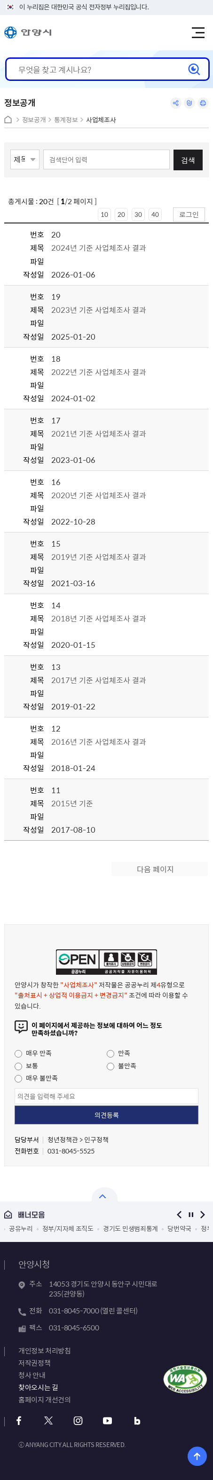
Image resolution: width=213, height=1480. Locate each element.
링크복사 (189, 103)
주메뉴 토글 (198, 33)
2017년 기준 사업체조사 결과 (98, 679)
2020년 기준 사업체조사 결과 (98, 495)
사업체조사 (101, 120)
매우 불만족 (36, 1077)
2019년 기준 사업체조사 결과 (98, 556)
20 (121, 214)
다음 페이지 (155, 869)
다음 (203, 1214)
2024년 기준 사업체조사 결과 (99, 247)
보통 (26, 1065)
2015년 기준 (72, 803)
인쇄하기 (203, 103)
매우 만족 (33, 1053)
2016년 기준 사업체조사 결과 (98, 741)
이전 (179, 1214)
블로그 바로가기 (137, 1421)
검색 (188, 160)
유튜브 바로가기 (107, 1421)
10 (104, 214)
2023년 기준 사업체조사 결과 (98, 309)
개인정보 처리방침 (44, 1350)
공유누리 (21, 1228)
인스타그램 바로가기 (78, 1421)
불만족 (121, 1065)
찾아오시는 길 (38, 1387)
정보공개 (34, 120)
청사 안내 (31, 1375)
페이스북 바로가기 (18, 1421)
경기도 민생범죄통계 (130, 1228)
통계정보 (66, 120)
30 (138, 214)
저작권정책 (34, 1363)
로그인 (189, 214)
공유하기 (175, 103)
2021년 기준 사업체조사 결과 (98, 433)
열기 (105, 1194)
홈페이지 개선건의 (44, 1399)
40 (155, 214)
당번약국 (179, 1228)
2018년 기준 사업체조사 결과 (98, 618)
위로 (197, 1456)
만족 (118, 1053)
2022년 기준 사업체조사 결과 (98, 371)
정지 (191, 1214)
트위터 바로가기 (48, 1421)
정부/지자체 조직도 (68, 1228)
